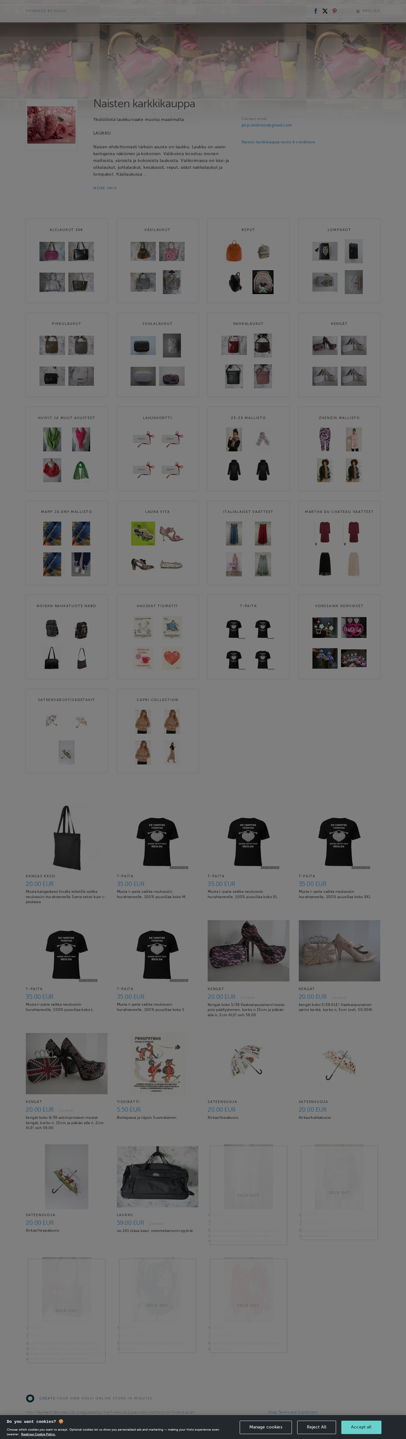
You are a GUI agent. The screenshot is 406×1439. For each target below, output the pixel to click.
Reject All (316, 1427)
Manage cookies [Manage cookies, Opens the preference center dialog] (265, 1427)
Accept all (361, 1427)
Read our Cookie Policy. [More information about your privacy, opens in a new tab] (38, 1434)
